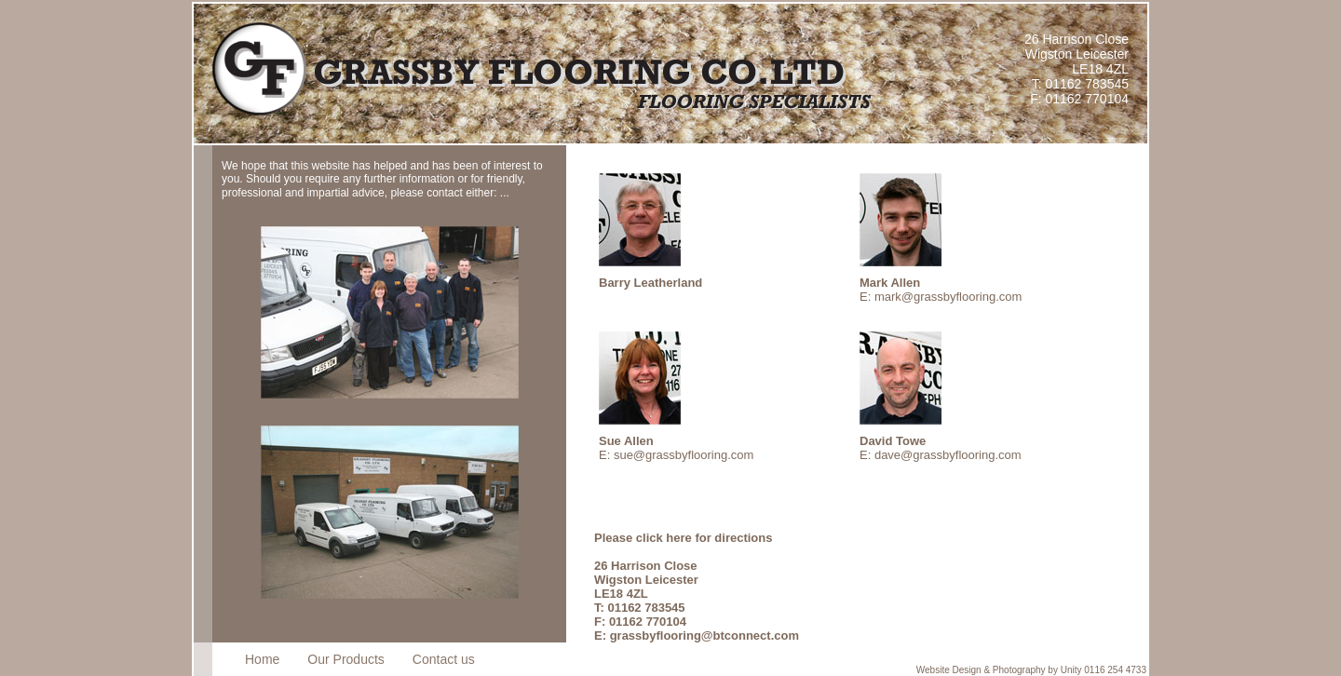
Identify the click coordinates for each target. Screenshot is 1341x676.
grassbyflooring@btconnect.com (704, 635)
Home (262, 659)
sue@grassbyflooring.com (683, 455)
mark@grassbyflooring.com (948, 297)
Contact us (444, 659)
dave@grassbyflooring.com (948, 455)
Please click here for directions (683, 538)
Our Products (345, 659)
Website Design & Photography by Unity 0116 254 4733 (1031, 670)
